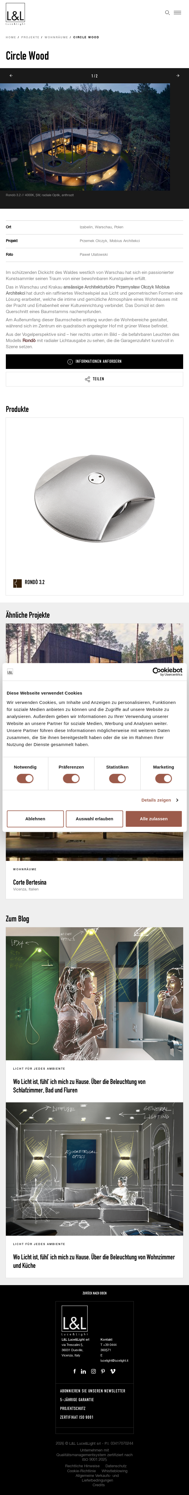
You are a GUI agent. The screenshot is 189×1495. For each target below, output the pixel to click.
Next (177, 75)
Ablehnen (35, 818)
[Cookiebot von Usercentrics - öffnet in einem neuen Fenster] (156, 671)
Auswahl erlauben (94, 818)
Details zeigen (156, 799)
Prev (11, 75)
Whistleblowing (114, 1471)
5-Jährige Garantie (77, 1399)
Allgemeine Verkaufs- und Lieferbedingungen (97, 1478)
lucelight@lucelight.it (114, 1360)
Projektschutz (73, 1408)
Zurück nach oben (95, 1293)
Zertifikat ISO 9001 (77, 1417)
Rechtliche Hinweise (82, 1466)
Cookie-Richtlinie (81, 1471)
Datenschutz (115, 1466)
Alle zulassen (154, 818)
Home (11, 37)
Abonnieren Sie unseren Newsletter (92, 1391)
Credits (99, 1485)
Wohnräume (56, 37)
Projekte (30, 37)
